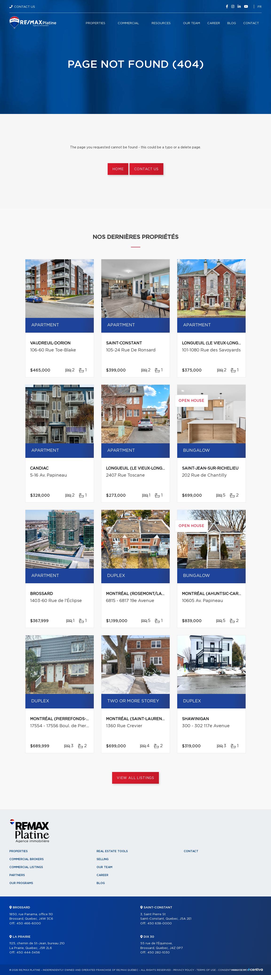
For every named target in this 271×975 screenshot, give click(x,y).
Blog (231, 23)
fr (260, 6)
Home (118, 169)
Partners (17, 875)
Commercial (128, 23)
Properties (95, 23)
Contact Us (24, 6)
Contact (251, 23)
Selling (103, 859)
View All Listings (135, 778)
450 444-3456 (28, 952)
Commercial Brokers (26, 859)
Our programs (21, 883)
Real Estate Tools (112, 851)
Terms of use (206, 970)
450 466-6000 (28, 923)
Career (213, 23)
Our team (191, 23)
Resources (161, 23)
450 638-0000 (159, 923)
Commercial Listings (26, 867)
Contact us (146, 169)
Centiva (255, 969)
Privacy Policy (183, 970)
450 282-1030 (158, 952)
